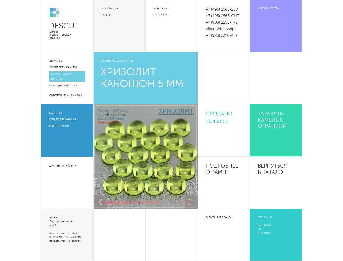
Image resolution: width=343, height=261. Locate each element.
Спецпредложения (62, 119)
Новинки (55, 113)
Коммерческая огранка (61, 76)
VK (259, 229)
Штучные (55, 61)
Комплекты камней (63, 67)
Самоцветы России (63, 85)
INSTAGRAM (265, 233)
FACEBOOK (264, 225)
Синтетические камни (65, 95)
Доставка (160, 15)
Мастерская (109, 8)
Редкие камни (59, 126)
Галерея (106, 15)
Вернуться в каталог (272, 169)
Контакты (160, 8)
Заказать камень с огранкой (272, 120)
